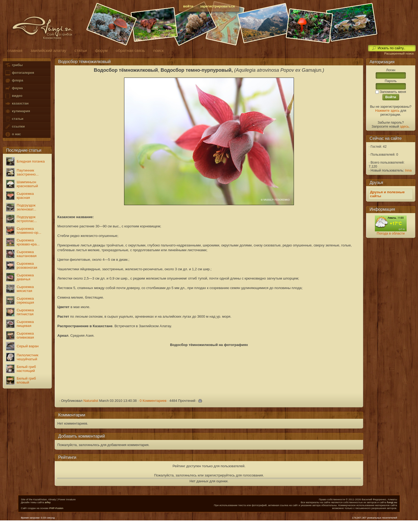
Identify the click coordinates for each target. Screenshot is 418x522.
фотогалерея (19, 73)
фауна (13, 88)
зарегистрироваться (217, 6)
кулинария (17, 111)
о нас (12, 134)
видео (13, 96)
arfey (48, 502)
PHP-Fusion (56, 508)
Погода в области (391, 233)
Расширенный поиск (399, 53)
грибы (13, 65)
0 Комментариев (153, 401)
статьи (14, 119)
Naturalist (90, 401)
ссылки (14, 126)
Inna (408, 170)
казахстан (16, 103)
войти (188, 6)
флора (13, 80)
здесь (404, 126)
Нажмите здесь (387, 110)
